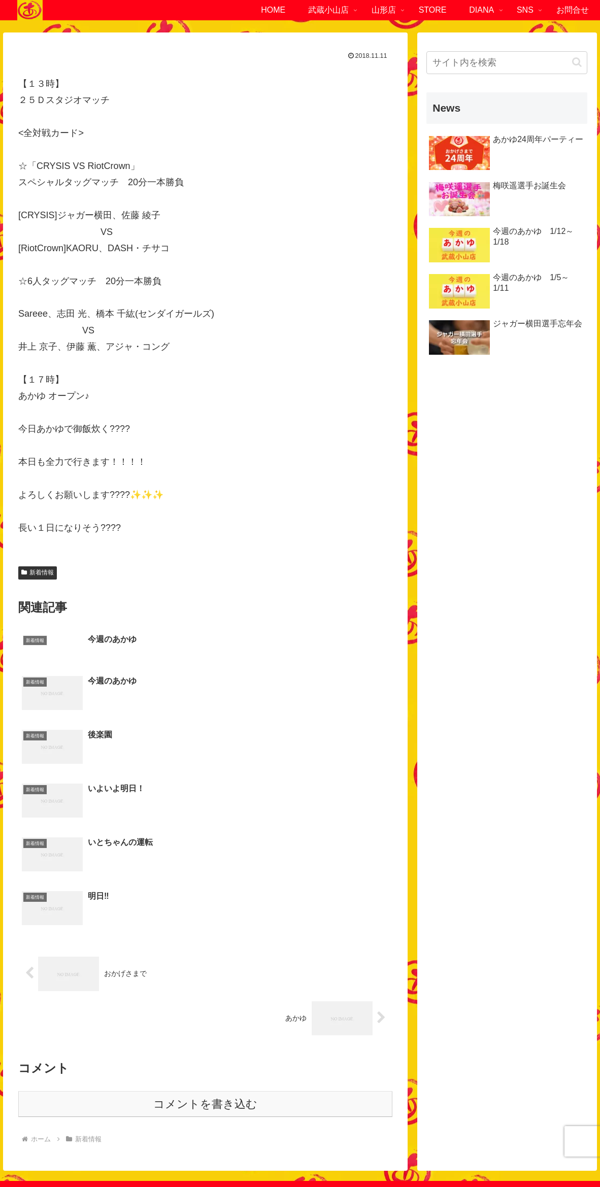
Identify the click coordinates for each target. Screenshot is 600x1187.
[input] (506, 62)
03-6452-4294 (66, 1103)
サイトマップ (341, 1155)
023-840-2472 (460, 1087)
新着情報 (37, 572)
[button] (577, 62)
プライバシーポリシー (273, 1155)
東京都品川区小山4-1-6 (60, 1070)
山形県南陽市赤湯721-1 (455, 1070)
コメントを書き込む (205, 954)
